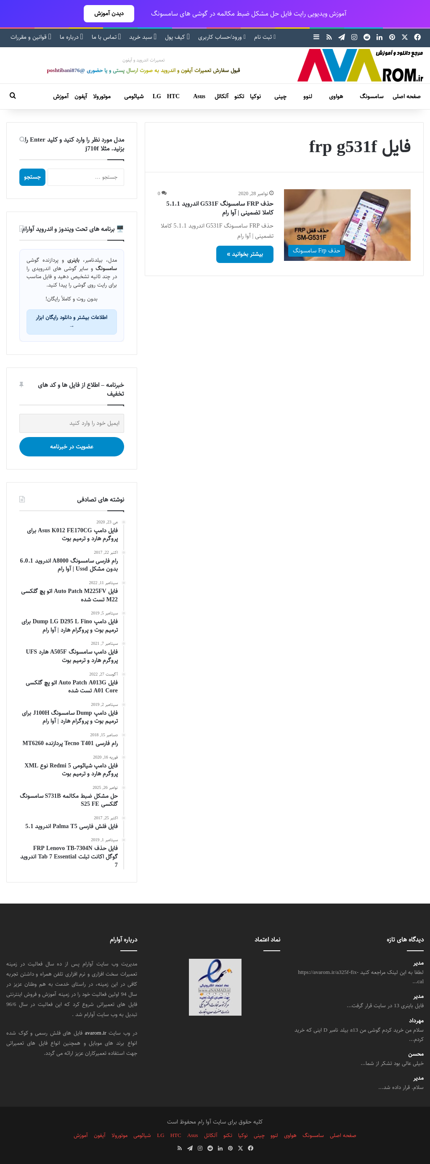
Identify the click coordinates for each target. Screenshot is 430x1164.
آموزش (61, 96)
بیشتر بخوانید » (245, 254)
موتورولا (102, 96)
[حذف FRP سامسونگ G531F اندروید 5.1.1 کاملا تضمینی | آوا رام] (347, 225)
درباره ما (71, 37)
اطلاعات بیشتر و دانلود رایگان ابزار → (71, 321)
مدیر (418, 963)
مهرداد (416, 1020)
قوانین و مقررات (31, 37)
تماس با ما (106, 37)
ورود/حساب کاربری (222, 37)
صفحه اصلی (407, 96)
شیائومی (133, 96)
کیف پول (177, 37)
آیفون (80, 96)
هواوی (336, 96)
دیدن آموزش (109, 13)
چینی (280, 96)
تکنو (239, 96)
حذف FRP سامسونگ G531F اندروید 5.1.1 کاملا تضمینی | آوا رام (219, 208)
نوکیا (255, 96)
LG (157, 96)
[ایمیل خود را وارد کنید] (71, 423)
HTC (173, 96)
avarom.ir (95, 1033)
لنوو (307, 96)
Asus (199, 96)
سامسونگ (371, 96)
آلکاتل (221, 96)
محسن (416, 1054)
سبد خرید (143, 37)
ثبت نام (265, 37)
